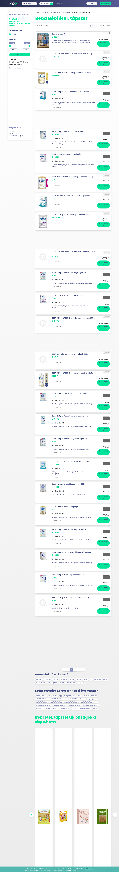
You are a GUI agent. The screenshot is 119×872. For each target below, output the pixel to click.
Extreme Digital (18, 136)
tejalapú (55, 683)
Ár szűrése (13, 40)
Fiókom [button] (91, 3)
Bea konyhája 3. (58, 34)
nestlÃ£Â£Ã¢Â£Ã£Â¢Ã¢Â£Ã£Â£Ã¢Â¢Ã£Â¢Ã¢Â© (53, 708)
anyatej (55, 679)
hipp (60, 696)
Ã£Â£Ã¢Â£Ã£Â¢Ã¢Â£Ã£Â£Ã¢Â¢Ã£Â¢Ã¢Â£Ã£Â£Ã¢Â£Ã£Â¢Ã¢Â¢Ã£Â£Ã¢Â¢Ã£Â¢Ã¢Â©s (66, 702)
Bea (83, 683)
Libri (13, 131)
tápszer (78, 679)
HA (91, 679)
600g (62, 683)
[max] (26, 49)
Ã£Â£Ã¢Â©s (73, 699)
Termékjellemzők (15, 30)
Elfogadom (90, 869)
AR (78, 683)
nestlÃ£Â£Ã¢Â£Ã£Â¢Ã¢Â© (81, 708)
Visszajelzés (61, 3)
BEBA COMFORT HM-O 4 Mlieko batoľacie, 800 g (72, 54)
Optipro (39, 679)
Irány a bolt (103, 63)
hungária (67, 696)
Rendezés (105, 26)
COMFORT (47, 679)
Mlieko (85, 679)
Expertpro (64, 679)
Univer (55, 696)
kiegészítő (97, 679)
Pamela (82, 699)
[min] (13, 49)
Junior (71, 679)
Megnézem (104, 43)
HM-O (105, 679)
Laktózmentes (71, 683)
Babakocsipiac (17, 133)
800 (48, 683)
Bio (49, 696)
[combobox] (45, 4)
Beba (14, 34)
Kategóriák (25, 3)
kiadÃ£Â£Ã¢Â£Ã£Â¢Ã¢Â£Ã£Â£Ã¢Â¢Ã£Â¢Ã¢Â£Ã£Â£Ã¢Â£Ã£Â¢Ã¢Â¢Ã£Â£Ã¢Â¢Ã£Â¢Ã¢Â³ (67, 705)
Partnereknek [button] (105, 3)
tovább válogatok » (16, 68)
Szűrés (19, 54)
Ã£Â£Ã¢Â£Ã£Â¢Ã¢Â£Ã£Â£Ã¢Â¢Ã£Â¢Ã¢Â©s (51, 699)
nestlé (44, 696)
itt (76, 870)
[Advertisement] (19, 97)
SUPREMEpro (40, 683)
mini (96, 699)
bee (74, 696)
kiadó (80, 696)
